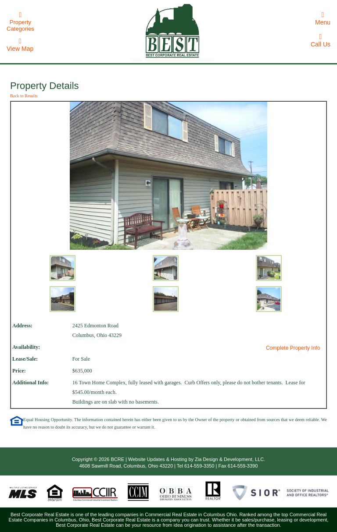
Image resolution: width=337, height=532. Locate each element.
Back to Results (24, 95)
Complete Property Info (293, 348)
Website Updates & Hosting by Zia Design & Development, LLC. (196, 459)
